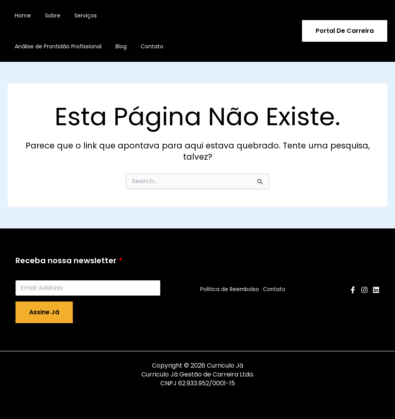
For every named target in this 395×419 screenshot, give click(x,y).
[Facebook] (352, 289)
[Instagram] (364, 289)
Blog (116, 46)
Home (21, 15)
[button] (344, 31)
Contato (144, 46)
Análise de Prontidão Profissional (56, 46)
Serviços (78, 15)
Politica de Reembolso (228, 289)
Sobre (48, 15)
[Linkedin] (376, 289)
